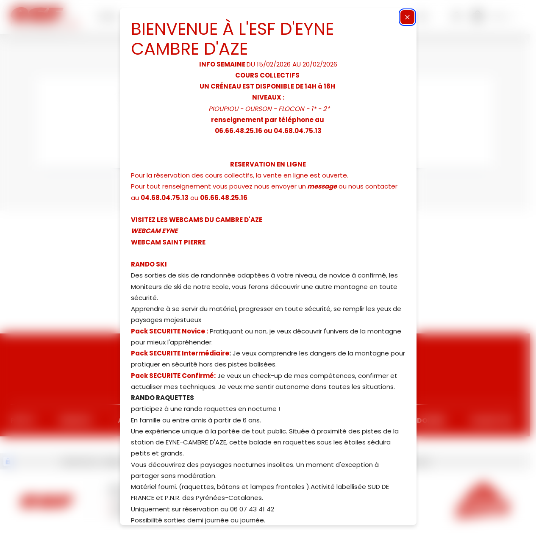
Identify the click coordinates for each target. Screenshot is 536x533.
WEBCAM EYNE (154, 230)
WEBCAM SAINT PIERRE (168, 242)
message (322, 186)
